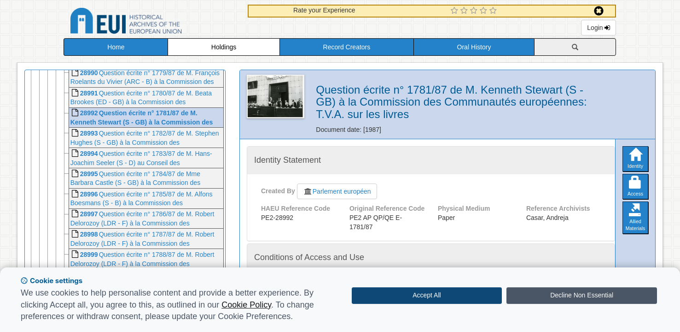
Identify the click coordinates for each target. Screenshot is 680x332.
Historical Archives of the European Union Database (151, 22)
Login (598, 27)
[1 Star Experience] (455, 11)
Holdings (223, 47)
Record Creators (347, 47)
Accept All (427, 295)
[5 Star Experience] (494, 11)
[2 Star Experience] (465, 11)
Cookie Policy (246, 304)
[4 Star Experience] (484, 11)
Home (115, 47)
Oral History (474, 47)
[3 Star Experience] (475, 11)
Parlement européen (337, 191)
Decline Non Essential (581, 295)
